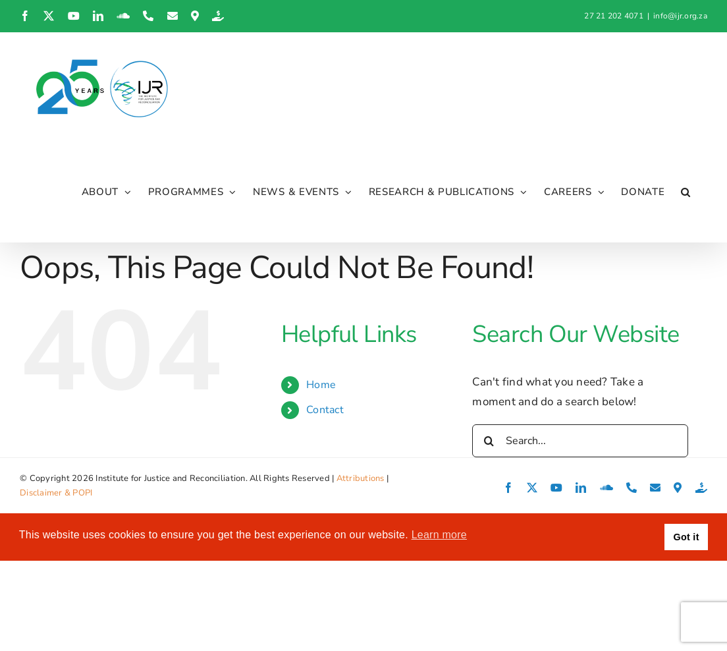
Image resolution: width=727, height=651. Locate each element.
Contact (325, 410)
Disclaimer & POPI (56, 493)
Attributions (361, 478)
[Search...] (580, 440)
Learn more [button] (439, 535)
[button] (686, 192)
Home (321, 385)
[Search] (488, 440)
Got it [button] (686, 537)
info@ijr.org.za (680, 16)
